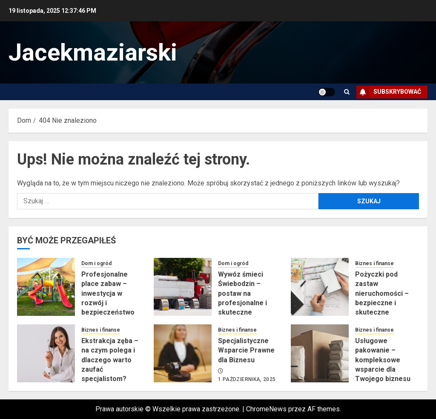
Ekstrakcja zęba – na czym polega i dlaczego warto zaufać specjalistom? (109, 360)
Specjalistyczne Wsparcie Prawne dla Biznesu (246, 350)
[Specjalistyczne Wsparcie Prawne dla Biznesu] (183, 353)
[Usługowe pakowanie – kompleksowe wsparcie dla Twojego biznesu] (320, 353)
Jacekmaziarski (93, 52)
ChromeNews (266, 409)
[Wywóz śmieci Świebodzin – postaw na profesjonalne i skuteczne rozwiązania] (183, 287)
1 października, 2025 (246, 379)
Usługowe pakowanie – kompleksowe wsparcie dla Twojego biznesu (382, 360)
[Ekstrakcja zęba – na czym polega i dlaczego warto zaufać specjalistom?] (46, 353)
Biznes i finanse (374, 263)
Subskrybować (388, 92)
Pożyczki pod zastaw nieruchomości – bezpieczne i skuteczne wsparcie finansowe (382, 302)
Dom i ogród (96, 263)
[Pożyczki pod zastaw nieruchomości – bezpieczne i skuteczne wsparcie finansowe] (320, 287)
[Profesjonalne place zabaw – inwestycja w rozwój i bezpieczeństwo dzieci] (46, 287)
